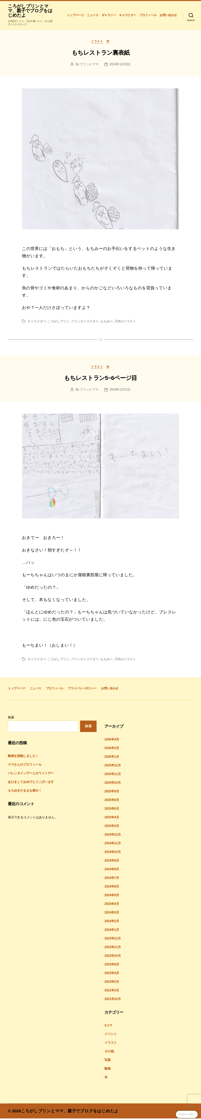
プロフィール (148, 15)
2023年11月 (112, 948)
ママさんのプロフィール (25, 766)
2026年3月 (111, 749)
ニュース (92, 15)
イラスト (97, 42)
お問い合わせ (168, 15)
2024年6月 (111, 888)
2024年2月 (111, 922)
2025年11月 (112, 775)
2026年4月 (111, 740)
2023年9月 (111, 965)
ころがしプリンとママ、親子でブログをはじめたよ (29, 11)
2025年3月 (111, 827)
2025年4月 (111, 818)
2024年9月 (111, 862)
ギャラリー (109, 15)
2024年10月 (112, 853)
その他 (109, 1052)
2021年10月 (112, 1000)
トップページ (75, 15)
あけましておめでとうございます (31, 783)
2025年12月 (112, 766)
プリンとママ (89, 65)
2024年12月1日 (120, 391)
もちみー (106, 322)
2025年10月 (112, 784)
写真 (107, 1061)
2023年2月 (111, 983)
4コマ (108, 1026)
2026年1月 (111, 758)
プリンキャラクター (85, 322)
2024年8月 (111, 870)
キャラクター (127, 15)
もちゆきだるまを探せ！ (25, 792)
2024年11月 (112, 844)
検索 (11, 718)
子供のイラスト (125, 322)
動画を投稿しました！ (23, 757)
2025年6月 (111, 801)
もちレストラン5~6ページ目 (100, 379)
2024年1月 (111, 931)
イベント (110, 1035)
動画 (107, 1070)
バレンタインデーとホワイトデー (31, 774)
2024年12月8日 (120, 65)
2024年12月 (112, 836)
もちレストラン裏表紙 (101, 53)
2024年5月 (111, 896)
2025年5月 (111, 810)
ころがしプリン (58, 322)
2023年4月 (111, 974)
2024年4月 (111, 905)
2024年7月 (111, 879)
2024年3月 (111, 913)
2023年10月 (112, 957)
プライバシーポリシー (82, 689)
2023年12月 (112, 939)
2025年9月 (111, 792)
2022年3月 (111, 991)
